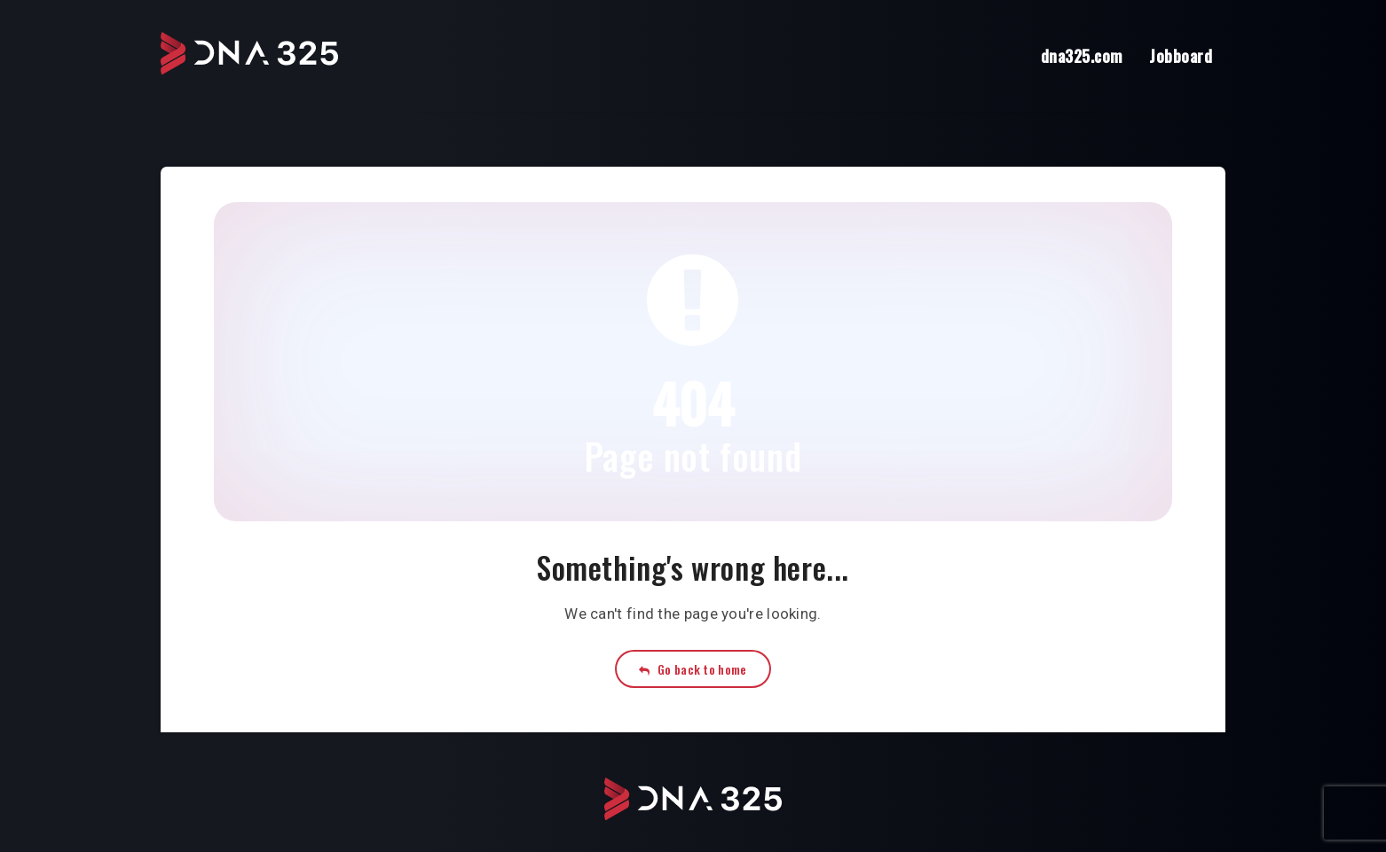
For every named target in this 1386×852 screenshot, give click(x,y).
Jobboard (1180, 55)
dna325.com (1081, 55)
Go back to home (692, 669)
